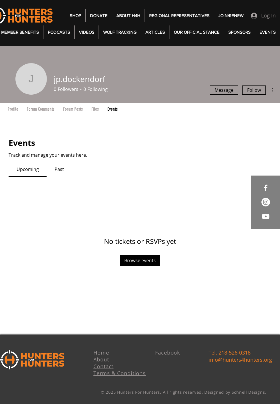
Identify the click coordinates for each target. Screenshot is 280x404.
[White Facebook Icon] (265, 188)
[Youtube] (265, 216)
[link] (28, 169)
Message (224, 90)
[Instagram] (265, 202)
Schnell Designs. (249, 392)
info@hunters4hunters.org (240, 359)
